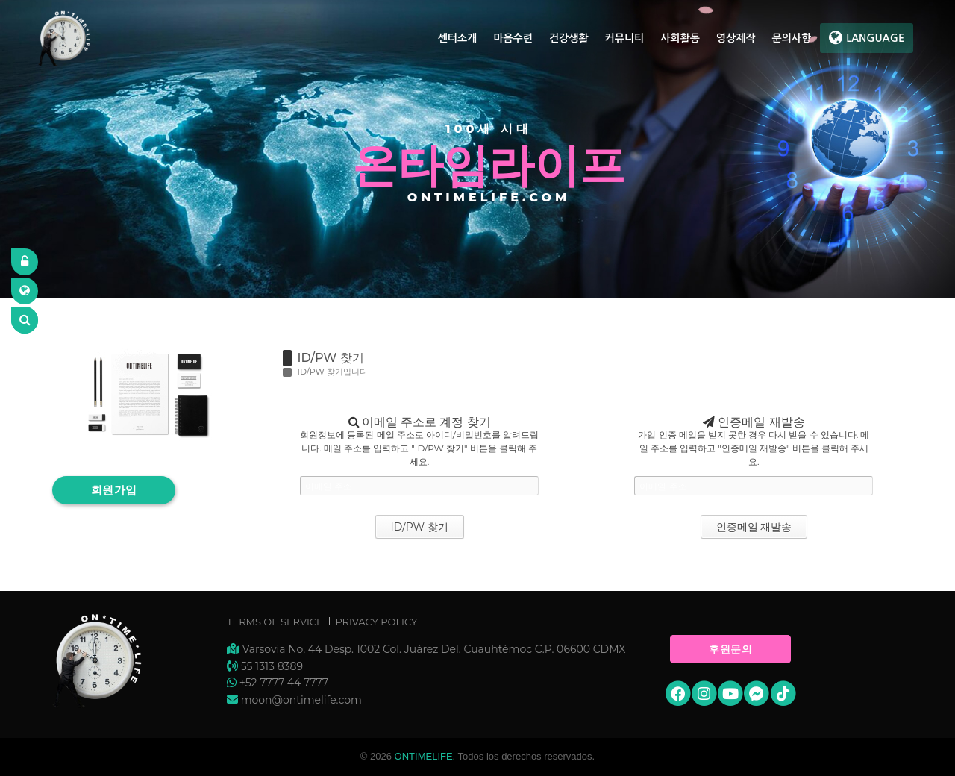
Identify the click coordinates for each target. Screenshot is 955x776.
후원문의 (730, 649)
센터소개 (458, 38)
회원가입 (114, 490)
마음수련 (513, 38)
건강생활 (569, 38)
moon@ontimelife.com (301, 700)
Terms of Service (275, 622)
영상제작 (736, 38)
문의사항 (791, 38)
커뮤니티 (625, 38)
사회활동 (680, 38)
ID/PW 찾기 (331, 358)
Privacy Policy (376, 622)
